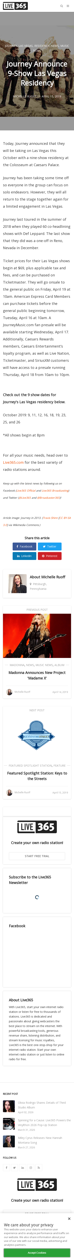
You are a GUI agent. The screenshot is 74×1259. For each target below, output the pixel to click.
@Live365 (25, 497)
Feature (59, 765)
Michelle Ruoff (53, 577)
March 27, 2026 (26, 1147)
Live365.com (13, 462)
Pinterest (49, 556)
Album (59, 665)
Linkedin (24, 556)
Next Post (37, 710)
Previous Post (37, 610)
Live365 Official (25, 490)
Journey (11, 46)
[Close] (69, 1218)
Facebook (24, 546)
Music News (44, 665)
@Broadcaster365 (48, 497)
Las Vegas (26, 46)
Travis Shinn (50, 518)
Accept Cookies (37, 1252)
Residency (41, 46)
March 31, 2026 (26, 1130)
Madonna (17, 665)
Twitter (49, 546)
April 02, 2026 (25, 1112)
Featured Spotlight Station (30, 765)
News (55, 46)
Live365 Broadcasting (55, 490)
